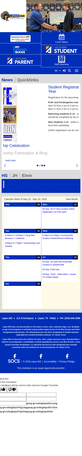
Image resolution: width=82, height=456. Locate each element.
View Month (72, 199)
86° (58, 70)
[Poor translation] (12, 390)
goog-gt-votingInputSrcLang (41, 403)
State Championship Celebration (31, 145)
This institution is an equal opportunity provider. (41, 368)
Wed (45, 231)
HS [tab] (6, 175)
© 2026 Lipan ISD (32, 361)
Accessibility (50, 361)
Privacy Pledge (67, 361)
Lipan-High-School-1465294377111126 (41, 184)
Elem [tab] (28, 175)
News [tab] (8, 79)
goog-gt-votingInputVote (39, 411)
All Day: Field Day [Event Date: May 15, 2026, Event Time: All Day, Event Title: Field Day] (50, 269)
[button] (5, 165)
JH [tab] (16, 175)
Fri (44, 257)
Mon (45, 204)
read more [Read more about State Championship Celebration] (41, 160)
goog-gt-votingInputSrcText (42, 407)
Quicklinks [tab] (29, 79)
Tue (7, 231)
